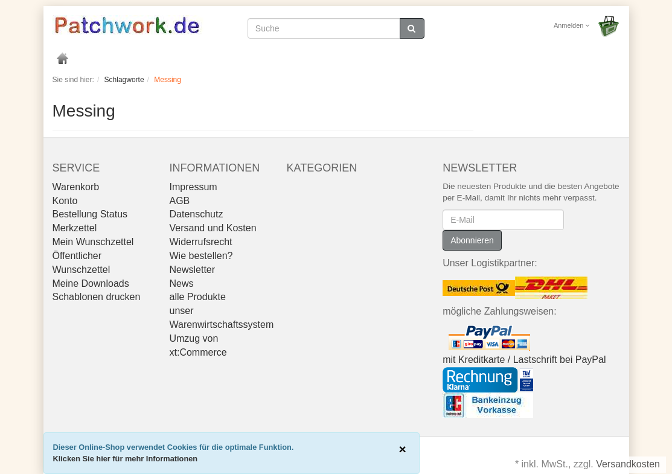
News (181, 283)
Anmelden (572, 25)
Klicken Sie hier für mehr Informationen (125, 458)
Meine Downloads (91, 283)
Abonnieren (472, 240)
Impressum (193, 187)
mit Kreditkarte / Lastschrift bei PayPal (524, 359)
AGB (179, 201)
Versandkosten (628, 464)
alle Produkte (197, 297)
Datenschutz (196, 214)
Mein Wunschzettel (93, 242)
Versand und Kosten (212, 228)
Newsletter (192, 269)
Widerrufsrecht (200, 242)
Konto (65, 201)
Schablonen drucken (97, 297)
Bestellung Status (90, 214)
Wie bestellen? (200, 256)
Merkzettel (75, 228)
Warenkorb (76, 187)
